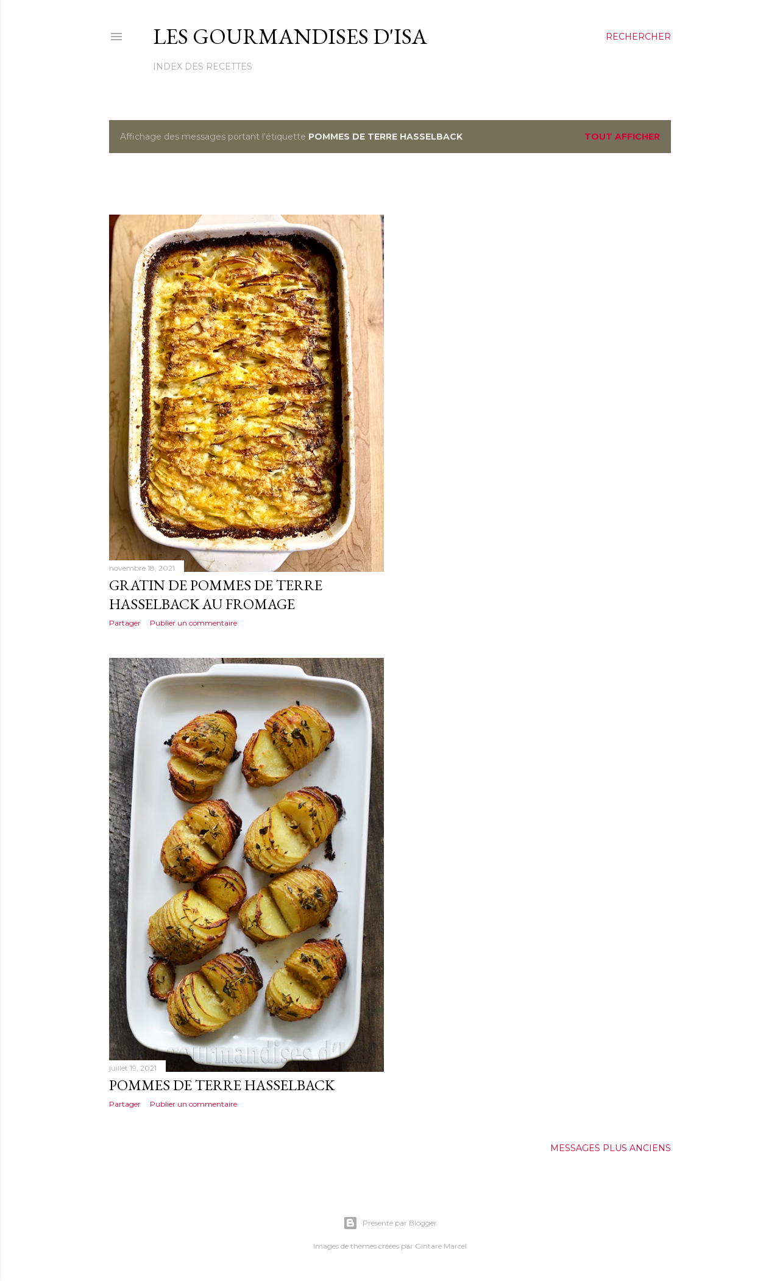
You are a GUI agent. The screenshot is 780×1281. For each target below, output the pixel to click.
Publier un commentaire (193, 622)
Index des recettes (202, 66)
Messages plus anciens (610, 1148)
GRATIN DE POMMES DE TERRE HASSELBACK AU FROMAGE (215, 594)
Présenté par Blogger (390, 1223)
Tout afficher (622, 136)
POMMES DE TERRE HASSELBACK (222, 1085)
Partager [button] (125, 622)
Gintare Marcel (441, 1246)
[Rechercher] (638, 36)
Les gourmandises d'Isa (290, 36)
